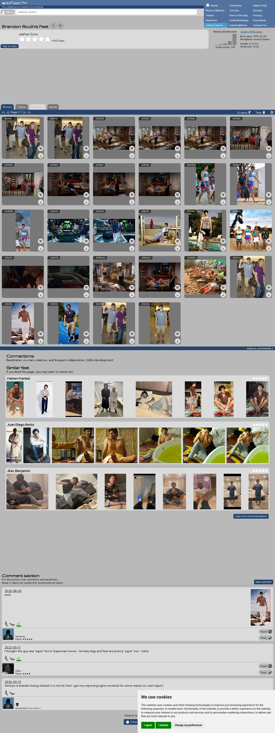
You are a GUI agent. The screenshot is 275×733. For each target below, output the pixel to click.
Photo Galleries (215, 10)
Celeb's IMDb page (251, 31)
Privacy (257, 15)
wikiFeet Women (214, 25)
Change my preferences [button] (188, 725)
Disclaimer (259, 20)
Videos (210, 15)
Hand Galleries (238, 25)
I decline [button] (163, 725)
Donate (257, 10)
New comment (263, 582)
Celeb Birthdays (239, 20)
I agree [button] (148, 725)
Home (214, 5)
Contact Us (260, 25)
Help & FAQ (260, 5)
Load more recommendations (251, 516)
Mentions (211, 20)
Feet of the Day (238, 15)
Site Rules (235, 5)
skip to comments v (260, 348)
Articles (234, 10)
